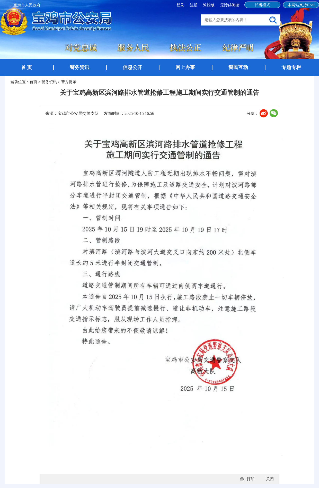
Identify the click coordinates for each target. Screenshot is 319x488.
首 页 (26, 67)
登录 (180, 5)
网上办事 (185, 67)
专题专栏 (291, 67)
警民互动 (238, 67)
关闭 (270, 479)
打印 (250, 479)
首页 (33, 82)
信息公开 (132, 67)
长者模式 (262, 5)
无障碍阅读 (230, 5)
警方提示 (68, 82)
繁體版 (209, 5)
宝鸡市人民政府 (26, 5)
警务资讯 (79, 67)
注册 (194, 5)
